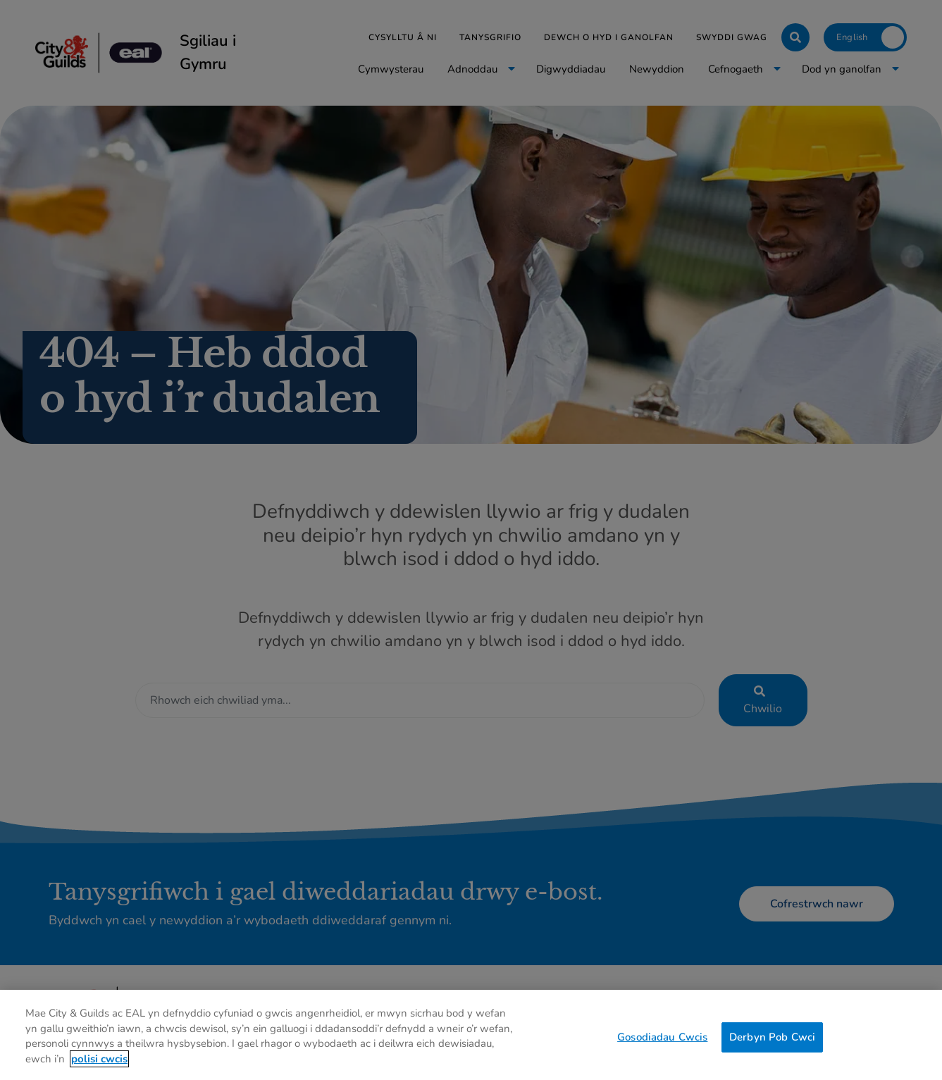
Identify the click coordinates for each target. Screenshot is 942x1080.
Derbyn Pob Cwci (772, 1045)
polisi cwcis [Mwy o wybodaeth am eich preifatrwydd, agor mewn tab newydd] (99, 1067)
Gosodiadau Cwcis (662, 1045)
